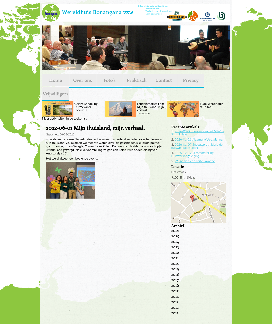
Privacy (191, 80)
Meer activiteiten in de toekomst (64, 118)
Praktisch (137, 80)
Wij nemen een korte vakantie (195, 161)
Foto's (110, 80)
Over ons (82, 80)
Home (55, 80)
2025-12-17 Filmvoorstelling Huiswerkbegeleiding (192, 154)
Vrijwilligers (55, 93)
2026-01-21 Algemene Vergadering (199, 139)
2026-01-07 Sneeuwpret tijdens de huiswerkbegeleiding (197, 145)
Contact (163, 80)
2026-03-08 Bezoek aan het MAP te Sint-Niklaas (197, 132)
